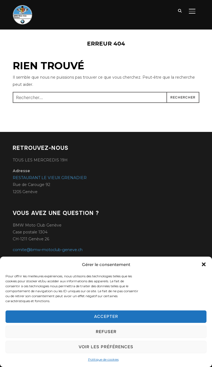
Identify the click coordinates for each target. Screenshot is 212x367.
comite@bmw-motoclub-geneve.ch (48, 249)
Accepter (106, 316)
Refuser (106, 331)
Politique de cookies (103, 359)
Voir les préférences (106, 347)
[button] (203, 264)
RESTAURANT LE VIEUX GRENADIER (50, 177)
